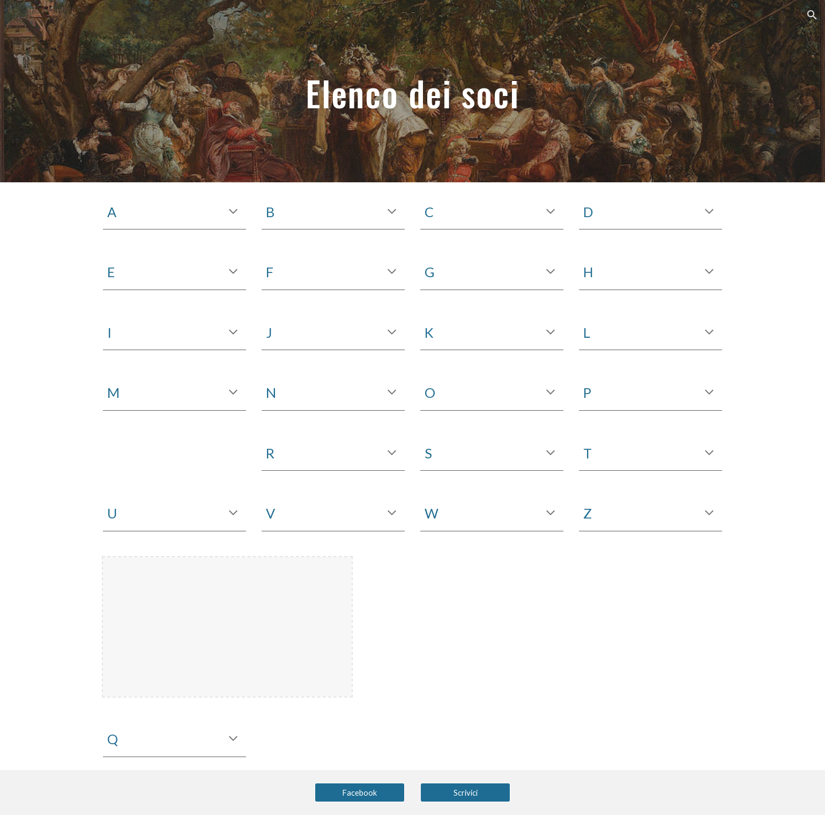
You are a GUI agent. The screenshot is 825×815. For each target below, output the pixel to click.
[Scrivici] (465, 792)
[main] (412, 91)
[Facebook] (359, 792)
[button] (812, 15)
